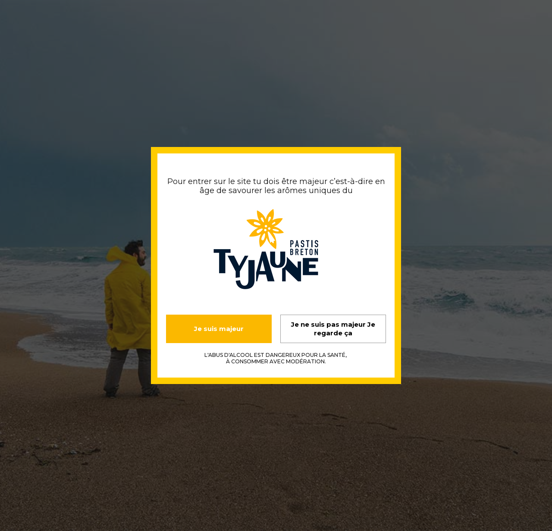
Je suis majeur (219, 329)
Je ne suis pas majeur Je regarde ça (333, 328)
